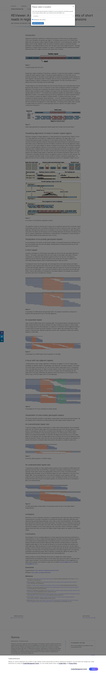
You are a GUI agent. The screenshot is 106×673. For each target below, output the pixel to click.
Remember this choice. (39, 19)
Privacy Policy (73, 663)
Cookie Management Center (31, 663)
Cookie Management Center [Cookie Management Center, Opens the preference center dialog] (79, 669)
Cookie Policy (62, 663)
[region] (53, 664)
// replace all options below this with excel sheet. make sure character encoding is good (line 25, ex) (53, 16)
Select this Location (38, 23)
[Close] (73, 6)
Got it (93, 669)
